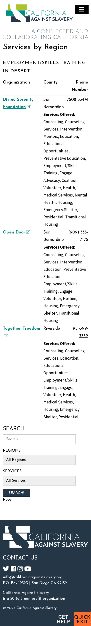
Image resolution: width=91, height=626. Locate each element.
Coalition (69, 180)
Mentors (50, 136)
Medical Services (58, 195)
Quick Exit (82, 619)
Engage (65, 173)
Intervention (71, 129)
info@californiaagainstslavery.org (32, 577)
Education (69, 136)
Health (69, 187)
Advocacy (51, 180)
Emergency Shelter (60, 209)
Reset (8, 500)
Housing (65, 202)
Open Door (16, 232)
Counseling (53, 121)
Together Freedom (21, 332)
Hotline (69, 298)
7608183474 (77, 100)
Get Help (63, 619)
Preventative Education (64, 158)
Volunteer (52, 187)
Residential (53, 217)
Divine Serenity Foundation (18, 103)
